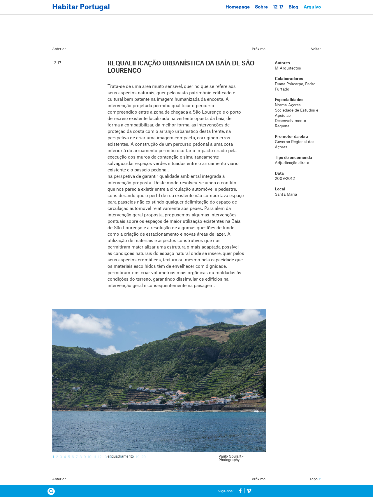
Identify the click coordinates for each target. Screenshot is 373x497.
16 (121, 457)
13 (105, 457)
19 (138, 457)
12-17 (278, 7)
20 (143, 457)
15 (116, 457)
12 (99, 457)
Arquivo (312, 7)
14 (110, 457)
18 (132, 457)
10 (90, 457)
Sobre (261, 7)
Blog (293, 7)
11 (94, 457)
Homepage (238, 7)
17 (127, 457)
